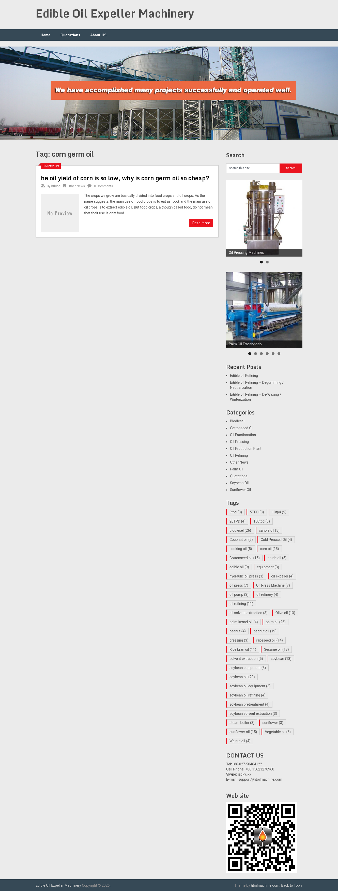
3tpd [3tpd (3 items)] (235, 512)
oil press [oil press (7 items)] (238, 585)
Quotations (70, 35)
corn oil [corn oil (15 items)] (269, 549)
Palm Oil (236, 469)
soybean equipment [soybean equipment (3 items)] (247, 668)
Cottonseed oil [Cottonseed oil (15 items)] (244, 558)
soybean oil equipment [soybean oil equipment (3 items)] (250, 686)
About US (98, 35)
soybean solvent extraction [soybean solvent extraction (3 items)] (253, 713)
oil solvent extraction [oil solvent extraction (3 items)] (248, 613)
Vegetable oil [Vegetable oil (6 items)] (278, 732)
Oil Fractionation (243, 435)
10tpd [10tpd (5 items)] (279, 512)
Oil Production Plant (246, 449)
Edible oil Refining (244, 376)
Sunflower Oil (240, 490)
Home (45, 35)
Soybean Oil (239, 483)
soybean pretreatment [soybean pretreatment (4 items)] (249, 704)
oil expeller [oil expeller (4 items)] (282, 576)
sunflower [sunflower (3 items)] (272, 723)
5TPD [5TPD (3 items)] (257, 512)
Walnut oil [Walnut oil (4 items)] (240, 741)
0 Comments (103, 186)
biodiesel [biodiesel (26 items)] (240, 530)
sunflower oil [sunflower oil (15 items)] (243, 732)
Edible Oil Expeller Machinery (115, 13)
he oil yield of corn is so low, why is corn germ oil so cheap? (125, 178)
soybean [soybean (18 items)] (281, 659)
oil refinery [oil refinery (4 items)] (267, 594)
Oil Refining (239, 455)
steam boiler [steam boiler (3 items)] (241, 723)
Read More (201, 223)
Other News (76, 186)
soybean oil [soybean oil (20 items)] (242, 677)
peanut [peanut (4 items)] (237, 631)
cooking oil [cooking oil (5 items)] (240, 549)
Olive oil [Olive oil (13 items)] (285, 613)
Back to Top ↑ (291, 885)
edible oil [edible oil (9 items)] (239, 567)
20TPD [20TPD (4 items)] (237, 521)
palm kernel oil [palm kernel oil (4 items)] (243, 622)
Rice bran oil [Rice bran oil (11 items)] (242, 649)
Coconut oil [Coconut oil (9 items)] (241, 540)
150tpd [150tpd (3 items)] (261, 521)
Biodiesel (237, 421)
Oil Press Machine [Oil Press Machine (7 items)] (273, 585)
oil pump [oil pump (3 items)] (239, 594)
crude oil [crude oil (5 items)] (277, 558)
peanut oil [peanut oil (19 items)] (265, 631)
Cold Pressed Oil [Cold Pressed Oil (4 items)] (276, 540)
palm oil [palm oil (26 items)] (276, 622)
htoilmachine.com (265, 885)
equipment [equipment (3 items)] (268, 567)
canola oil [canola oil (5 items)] (269, 530)
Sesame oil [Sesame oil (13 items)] (276, 649)
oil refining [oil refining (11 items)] (241, 604)
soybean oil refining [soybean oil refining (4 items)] (247, 695)
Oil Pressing (239, 442)
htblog (55, 186)
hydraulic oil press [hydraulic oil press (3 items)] (246, 576)
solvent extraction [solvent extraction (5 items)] (246, 659)
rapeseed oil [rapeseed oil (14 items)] (269, 640)
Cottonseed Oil (241, 428)
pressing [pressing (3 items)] (238, 640)
